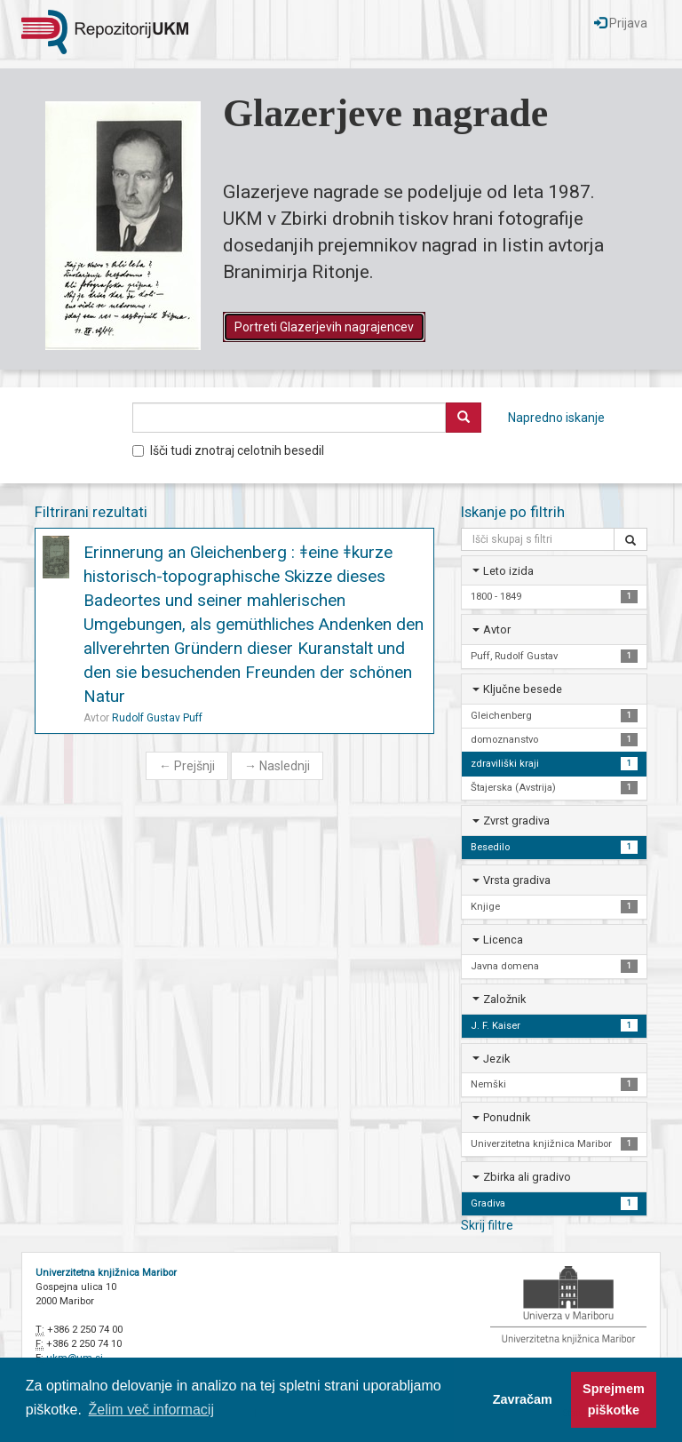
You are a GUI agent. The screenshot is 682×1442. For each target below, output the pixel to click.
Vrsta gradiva (517, 880)
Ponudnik (506, 1117)
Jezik (496, 1058)
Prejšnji (187, 766)
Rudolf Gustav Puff (157, 718)
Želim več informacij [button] (151, 1409)
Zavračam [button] (522, 1399)
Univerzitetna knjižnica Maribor (106, 1273)
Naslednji (277, 766)
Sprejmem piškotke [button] (614, 1399)
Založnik (504, 999)
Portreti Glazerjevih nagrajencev (324, 327)
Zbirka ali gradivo (527, 1176)
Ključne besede (522, 689)
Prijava (620, 23)
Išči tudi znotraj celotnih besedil (228, 450)
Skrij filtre (487, 1225)
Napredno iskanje (556, 417)
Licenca (503, 939)
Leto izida (508, 571)
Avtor (497, 629)
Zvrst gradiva (516, 820)
